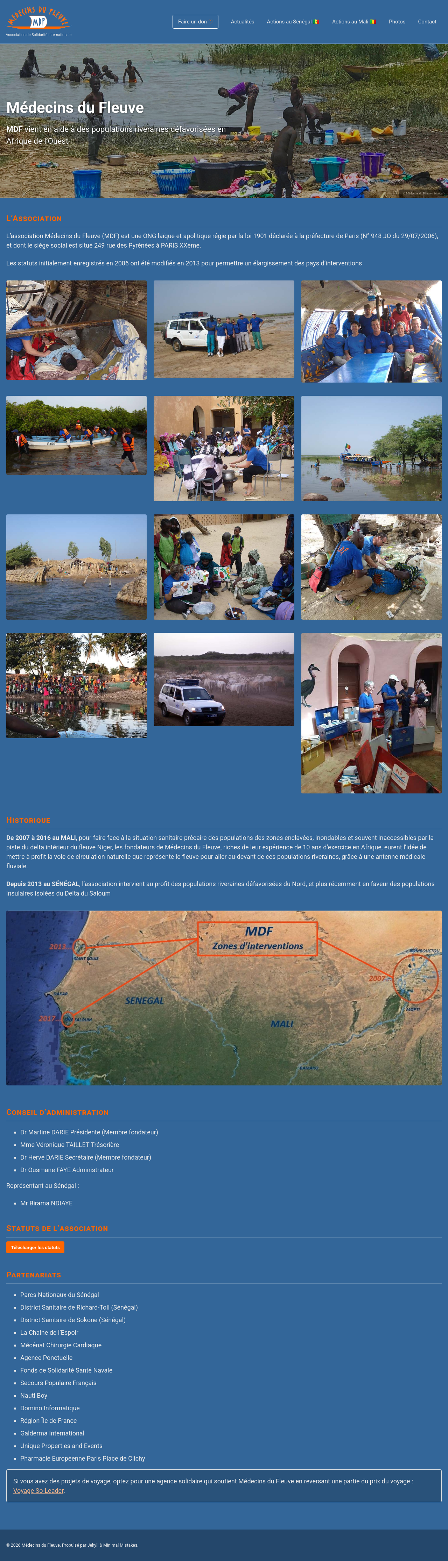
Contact (427, 22)
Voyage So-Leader (38, 1490)
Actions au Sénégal (293, 22)
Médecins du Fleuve (41, 1545)
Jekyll (93, 1545)
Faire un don (195, 22)
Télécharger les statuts (35, 1247)
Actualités (242, 22)
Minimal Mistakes (120, 1545)
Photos (397, 22)
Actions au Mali (354, 22)
